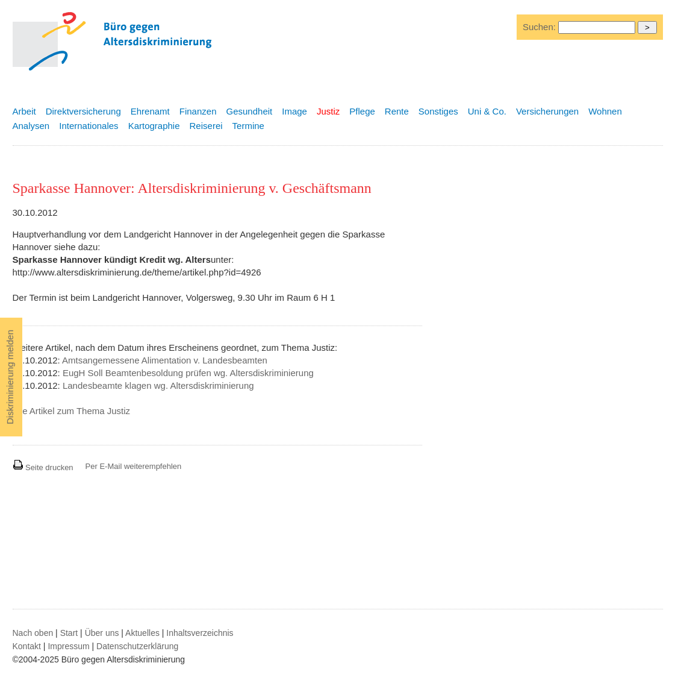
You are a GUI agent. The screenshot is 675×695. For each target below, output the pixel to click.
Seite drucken (43, 467)
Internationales (88, 126)
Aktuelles (142, 633)
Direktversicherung (83, 111)
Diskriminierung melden (10, 377)
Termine (248, 126)
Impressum (68, 646)
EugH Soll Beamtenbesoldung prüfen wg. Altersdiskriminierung (188, 373)
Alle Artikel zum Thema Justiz (72, 411)
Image (294, 111)
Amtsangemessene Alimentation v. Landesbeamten (164, 360)
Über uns (102, 633)
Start (69, 633)
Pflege (362, 111)
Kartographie (154, 126)
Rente (397, 111)
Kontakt (27, 646)
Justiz (328, 111)
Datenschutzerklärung (137, 646)
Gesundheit (249, 111)
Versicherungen (547, 111)
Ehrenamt (150, 111)
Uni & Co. (487, 111)
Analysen (31, 126)
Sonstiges (438, 111)
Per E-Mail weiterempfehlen (134, 466)
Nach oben (33, 633)
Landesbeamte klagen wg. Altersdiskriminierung (158, 385)
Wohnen (605, 111)
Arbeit (24, 111)
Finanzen (198, 111)
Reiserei (206, 126)
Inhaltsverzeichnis (199, 633)
